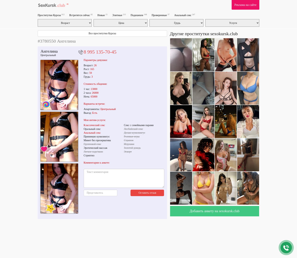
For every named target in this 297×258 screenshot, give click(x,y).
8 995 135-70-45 (100, 52)
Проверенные (161, 15)
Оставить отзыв (147, 192)
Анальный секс (184, 15)
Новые (102, 15)
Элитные (119, 15)
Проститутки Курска (51, 15)
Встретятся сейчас (81, 15)
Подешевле (139, 15)
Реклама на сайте (245, 4)
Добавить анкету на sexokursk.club (214, 211)
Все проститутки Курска (102, 33)
